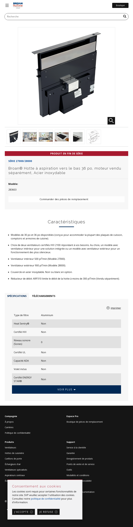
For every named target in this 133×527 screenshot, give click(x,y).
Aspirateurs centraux (15, 475)
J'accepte (21, 512)
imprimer (116, 308)
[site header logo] (18, 5)
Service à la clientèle (76, 447)
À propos (9, 421)
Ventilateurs (10, 447)
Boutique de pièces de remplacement (84, 421)
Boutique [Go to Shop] (120, 5)
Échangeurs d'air (13, 464)
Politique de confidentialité (17, 432)
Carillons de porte (13, 458)
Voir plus (65, 389)
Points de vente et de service (80, 464)
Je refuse (46, 512)
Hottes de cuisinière (14, 453)
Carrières (9, 427)
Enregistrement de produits (79, 458)
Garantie (70, 453)
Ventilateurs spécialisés (16, 469)
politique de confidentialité (46, 498)
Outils (69, 469)
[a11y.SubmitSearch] (124, 16)
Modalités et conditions (77, 475)
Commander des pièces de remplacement (64, 199)
